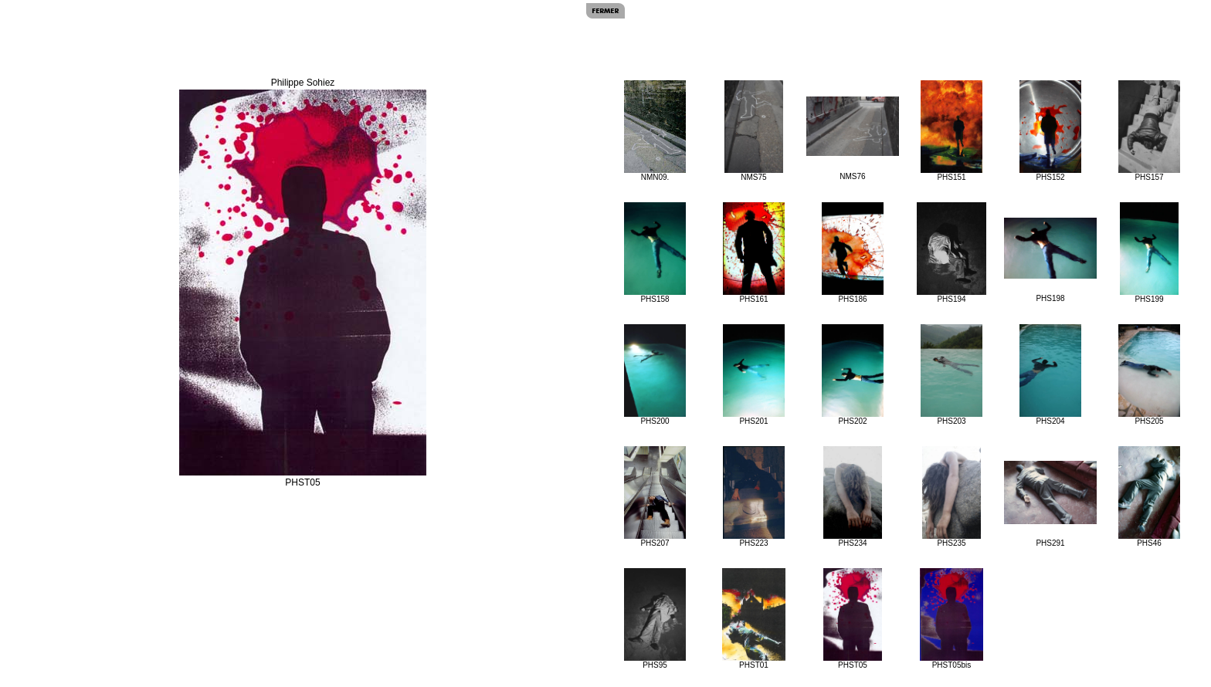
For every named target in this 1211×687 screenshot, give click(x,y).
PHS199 (1149, 252)
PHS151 (951, 130)
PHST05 (853, 618)
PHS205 (1148, 374)
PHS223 (754, 496)
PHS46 (1148, 496)
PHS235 (952, 496)
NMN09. (655, 130)
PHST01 (753, 618)
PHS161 (753, 252)
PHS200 (654, 374)
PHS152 (1049, 130)
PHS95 (654, 618)
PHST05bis (951, 618)
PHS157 (1148, 130)
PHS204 (1049, 374)
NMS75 (754, 130)
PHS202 (852, 374)
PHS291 (1050, 504)
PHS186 (852, 252)
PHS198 (1050, 260)
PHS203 (951, 374)
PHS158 (654, 252)
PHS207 (654, 496)
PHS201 (753, 374)
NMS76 (852, 138)
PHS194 (951, 252)
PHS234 (853, 496)
